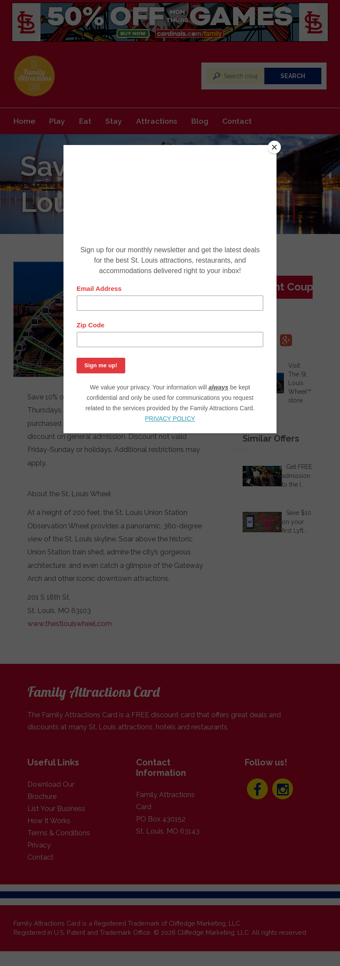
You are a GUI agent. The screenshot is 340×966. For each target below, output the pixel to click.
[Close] (274, 147)
